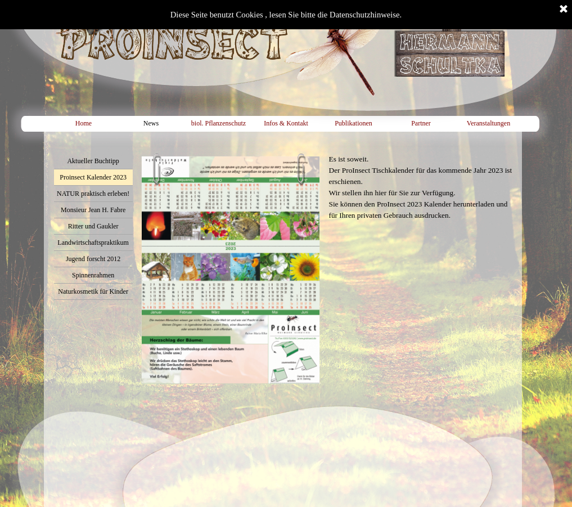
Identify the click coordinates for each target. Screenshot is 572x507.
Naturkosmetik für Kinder (93, 291)
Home (83, 123)
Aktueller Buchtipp (93, 161)
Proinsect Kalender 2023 (93, 177)
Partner (421, 123)
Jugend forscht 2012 (93, 259)
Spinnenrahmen (93, 275)
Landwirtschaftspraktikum (93, 242)
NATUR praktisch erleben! (93, 194)
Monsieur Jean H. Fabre (93, 210)
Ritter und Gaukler (93, 226)
